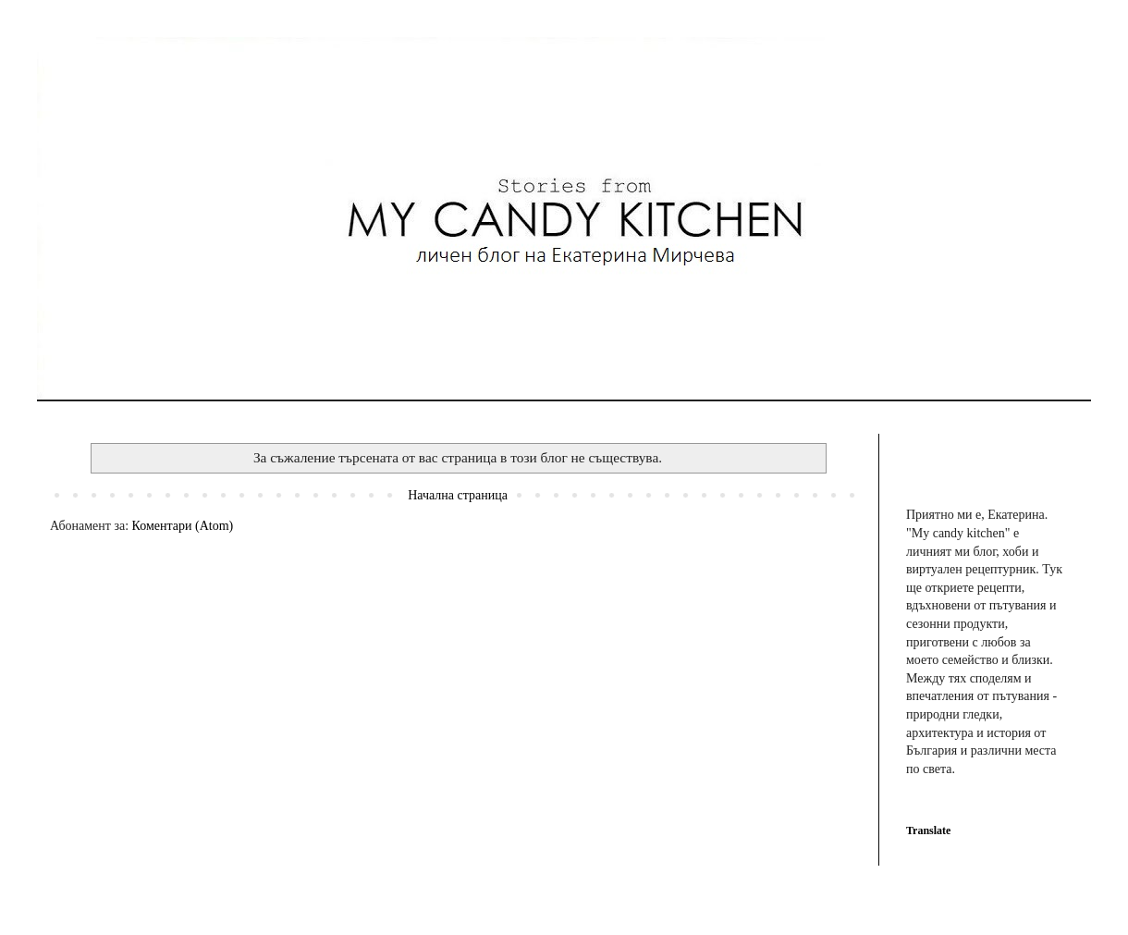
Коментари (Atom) (183, 526)
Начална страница (458, 495)
